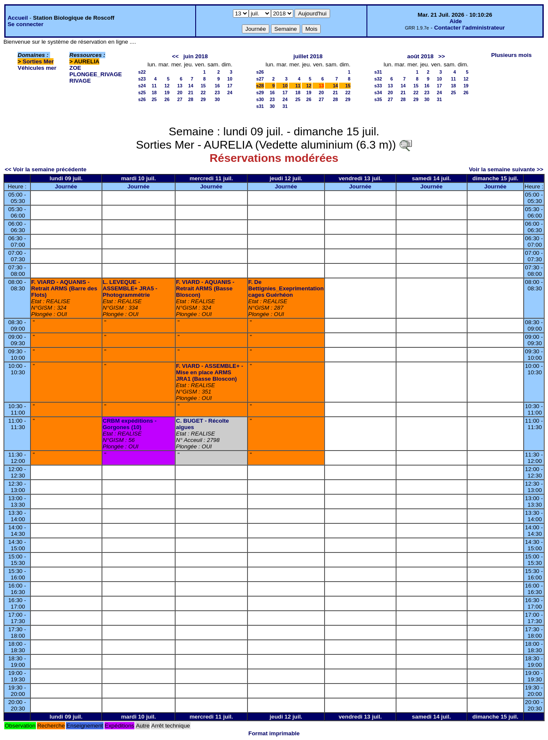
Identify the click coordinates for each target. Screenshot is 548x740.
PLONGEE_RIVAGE (95, 74)
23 (217, 92)
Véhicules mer (37, 68)
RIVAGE (80, 81)
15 (203, 85)
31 (285, 106)
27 (179, 99)
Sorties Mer (38, 61)
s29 (260, 92)
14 (190, 85)
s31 (260, 106)
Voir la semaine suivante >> (506, 169)
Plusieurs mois (511, 55)
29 (203, 99)
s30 (260, 99)
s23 (142, 78)
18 (154, 92)
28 (190, 99)
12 (167, 85)
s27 (260, 78)
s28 (260, 85)
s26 (142, 99)
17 (229, 85)
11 (154, 85)
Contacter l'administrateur (469, 27)
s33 (378, 85)
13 (179, 85)
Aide (456, 21)
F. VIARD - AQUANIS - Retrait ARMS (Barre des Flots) (64, 288)
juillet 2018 (307, 56)
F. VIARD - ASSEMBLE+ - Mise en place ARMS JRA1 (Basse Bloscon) (209, 372)
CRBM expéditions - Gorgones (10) (130, 424)
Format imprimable (274, 733)
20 (179, 92)
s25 (142, 92)
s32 (378, 78)
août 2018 (420, 56)
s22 (142, 72)
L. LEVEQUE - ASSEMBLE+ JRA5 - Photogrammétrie (130, 288)
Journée (66, 186)
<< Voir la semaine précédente (45, 169)
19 (167, 92)
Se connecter (26, 24)
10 (229, 78)
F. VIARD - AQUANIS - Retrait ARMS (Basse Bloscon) (205, 288)
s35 (378, 99)
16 (217, 85)
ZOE (75, 68)
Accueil (18, 18)
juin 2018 (195, 56)
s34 (378, 92)
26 (167, 99)
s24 (142, 85)
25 (154, 99)
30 (217, 99)
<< (175, 56)
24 (229, 92)
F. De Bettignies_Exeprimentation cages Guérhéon (286, 288)
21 (190, 92)
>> (441, 56)
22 (203, 92)
